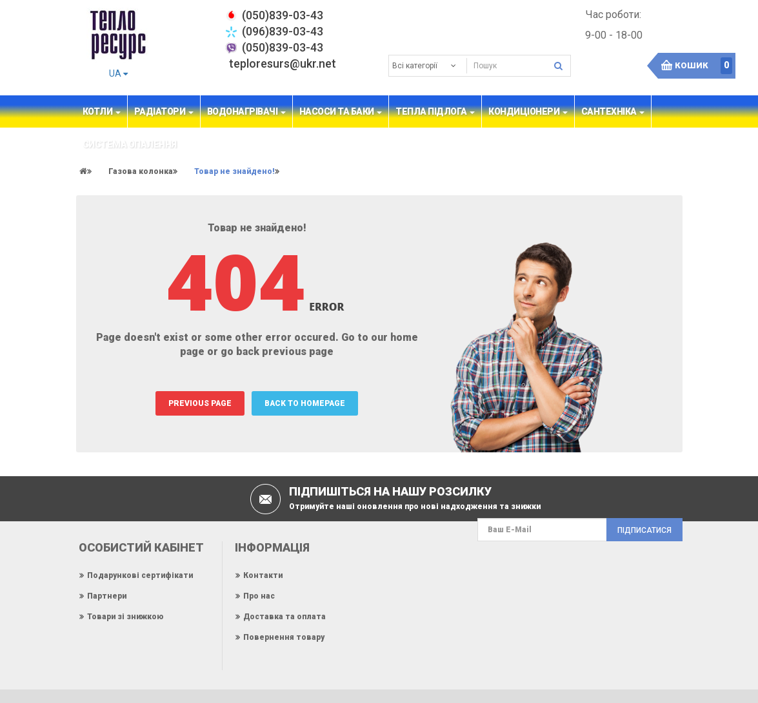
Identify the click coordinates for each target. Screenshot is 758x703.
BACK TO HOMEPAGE (304, 403)
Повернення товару (283, 637)
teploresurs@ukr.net (282, 63)
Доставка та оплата (284, 616)
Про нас (259, 596)
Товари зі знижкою (125, 616)
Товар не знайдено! (234, 171)
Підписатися (644, 530)
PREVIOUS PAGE (200, 403)
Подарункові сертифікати (140, 575)
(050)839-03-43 (282, 47)
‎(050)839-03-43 (282, 15)
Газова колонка (140, 171)
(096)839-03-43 (282, 31)
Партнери (106, 596)
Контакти (263, 575)
